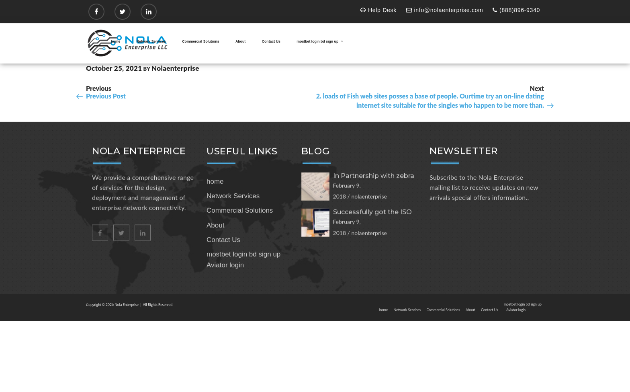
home (115, 41)
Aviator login (225, 292)
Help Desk (378, 10)
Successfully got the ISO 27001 (372, 238)
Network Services (151, 41)
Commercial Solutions (200, 41)
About (240, 41)
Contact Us (271, 41)
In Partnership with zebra (373, 198)
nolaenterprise (175, 68)
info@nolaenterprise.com (444, 10)
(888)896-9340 (516, 10)
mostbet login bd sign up (320, 41)
